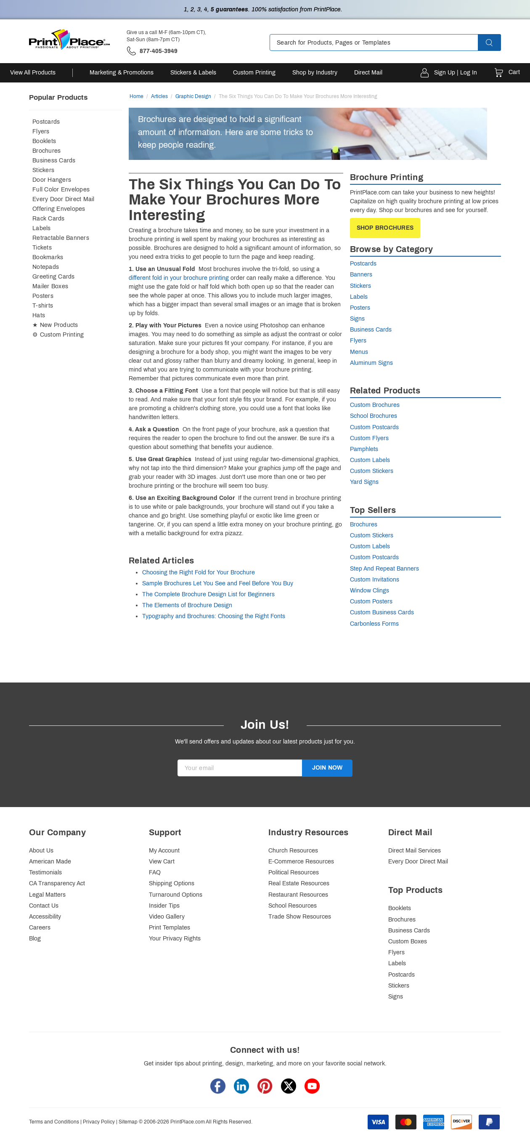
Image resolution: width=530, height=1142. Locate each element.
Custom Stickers (371, 471)
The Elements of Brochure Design (187, 605)
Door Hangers (51, 180)
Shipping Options (171, 883)
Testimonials (45, 872)
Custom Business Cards (382, 612)
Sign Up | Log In (455, 72)
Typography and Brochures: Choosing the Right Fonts (213, 616)
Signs (357, 319)
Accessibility (45, 917)
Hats (38, 315)
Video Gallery (167, 917)
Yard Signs (364, 482)
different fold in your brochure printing (179, 278)
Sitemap (128, 1122)
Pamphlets (364, 449)
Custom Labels (370, 460)
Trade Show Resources (299, 917)
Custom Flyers (369, 438)
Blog (35, 938)
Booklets (44, 141)
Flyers (41, 131)
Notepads (45, 267)
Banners (361, 274)
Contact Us (43, 906)
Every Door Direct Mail (63, 199)
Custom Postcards (374, 427)
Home (136, 96)
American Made (50, 861)
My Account (164, 850)
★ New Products (55, 325)
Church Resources (293, 850)
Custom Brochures (375, 405)
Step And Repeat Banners (384, 569)
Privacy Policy (99, 1122)
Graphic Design (193, 96)
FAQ (155, 872)
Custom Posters (371, 601)
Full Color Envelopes (61, 189)
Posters (42, 296)
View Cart (162, 861)
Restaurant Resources (298, 895)
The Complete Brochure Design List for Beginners (208, 594)
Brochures (46, 151)
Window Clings (369, 590)
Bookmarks (47, 257)
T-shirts (42, 306)
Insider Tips (164, 906)
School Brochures (373, 416)
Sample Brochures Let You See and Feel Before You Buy (217, 583)
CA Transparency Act (57, 883)
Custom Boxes (407, 941)
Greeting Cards (53, 277)
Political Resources (293, 872)
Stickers (43, 170)
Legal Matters (47, 895)
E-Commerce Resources (301, 861)
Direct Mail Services (414, 850)
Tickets (42, 247)
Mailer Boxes (50, 286)
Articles (159, 96)
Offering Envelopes (58, 209)
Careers (39, 927)
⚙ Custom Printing (58, 335)
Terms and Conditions (54, 1122)
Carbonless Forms (374, 624)
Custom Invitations (374, 579)
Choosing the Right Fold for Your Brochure (198, 572)
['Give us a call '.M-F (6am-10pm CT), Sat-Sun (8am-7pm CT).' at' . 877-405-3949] (152, 51)
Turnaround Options (175, 895)
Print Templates (169, 927)
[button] (497, 42)
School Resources (292, 906)
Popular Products (58, 97)
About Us (41, 850)
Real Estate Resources (298, 883)
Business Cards (54, 160)
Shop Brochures (385, 228)
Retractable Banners (60, 238)
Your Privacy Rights (175, 938)
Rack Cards (48, 218)
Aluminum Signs (371, 363)
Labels (41, 228)
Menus (359, 352)
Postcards (46, 122)
